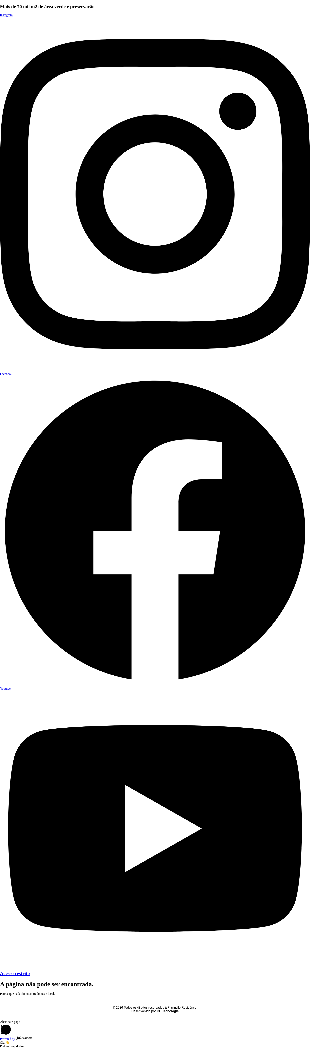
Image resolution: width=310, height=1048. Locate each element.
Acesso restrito (15, 973)
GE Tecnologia (168, 1011)
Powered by (16, 1038)
